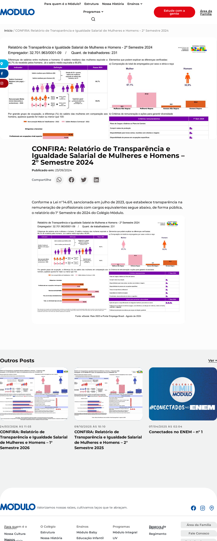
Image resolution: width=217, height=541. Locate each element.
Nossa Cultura (15, 534)
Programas (121, 526)
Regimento (157, 534)
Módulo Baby (87, 532)
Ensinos (82, 526)
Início (8, 30)
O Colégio (48, 526)
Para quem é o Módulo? (15, 527)
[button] (59, 179)
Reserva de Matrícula (157, 527)
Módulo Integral (125, 532)
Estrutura (47, 532)
